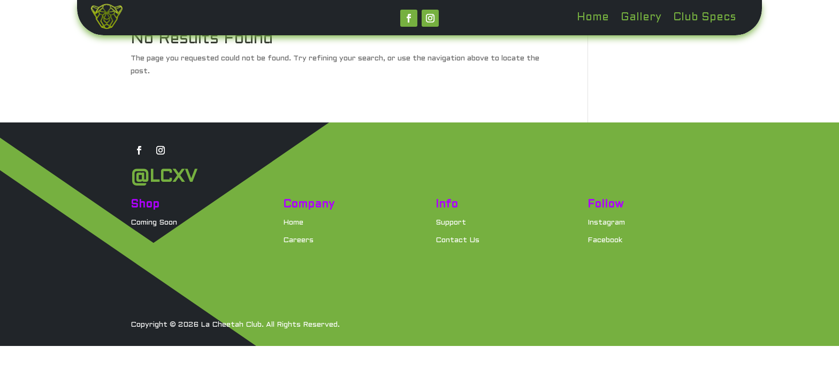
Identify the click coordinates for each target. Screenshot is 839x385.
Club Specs (704, 18)
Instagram (606, 222)
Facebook (605, 240)
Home (593, 18)
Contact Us (457, 240)
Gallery (641, 18)
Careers (298, 240)
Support (451, 222)
